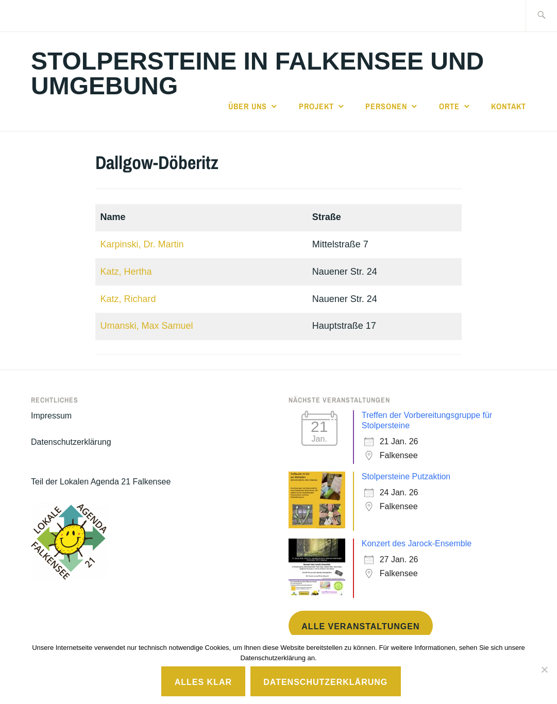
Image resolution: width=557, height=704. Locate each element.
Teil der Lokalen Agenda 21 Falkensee (101, 481)
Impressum (51, 415)
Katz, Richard (128, 299)
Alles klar (203, 682)
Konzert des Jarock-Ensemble (416, 543)
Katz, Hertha (126, 271)
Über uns (247, 106)
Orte (449, 106)
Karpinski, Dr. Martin (142, 244)
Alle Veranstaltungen (360, 626)
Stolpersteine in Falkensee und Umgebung (257, 73)
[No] (544, 669)
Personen (386, 106)
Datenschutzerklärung (71, 442)
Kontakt (508, 106)
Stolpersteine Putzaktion (406, 476)
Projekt (316, 106)
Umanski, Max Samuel (146, 326)
